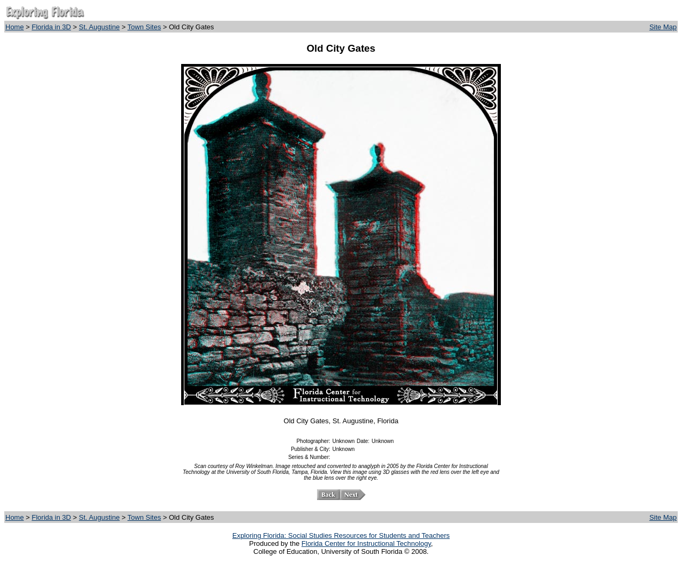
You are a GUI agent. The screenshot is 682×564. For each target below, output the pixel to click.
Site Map (663, 27)
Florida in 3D (51, 27)
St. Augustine (99, 27)
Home (14, 27)
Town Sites (144, 27)
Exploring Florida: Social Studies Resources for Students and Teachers (341, 535)
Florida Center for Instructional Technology (366, 543)
